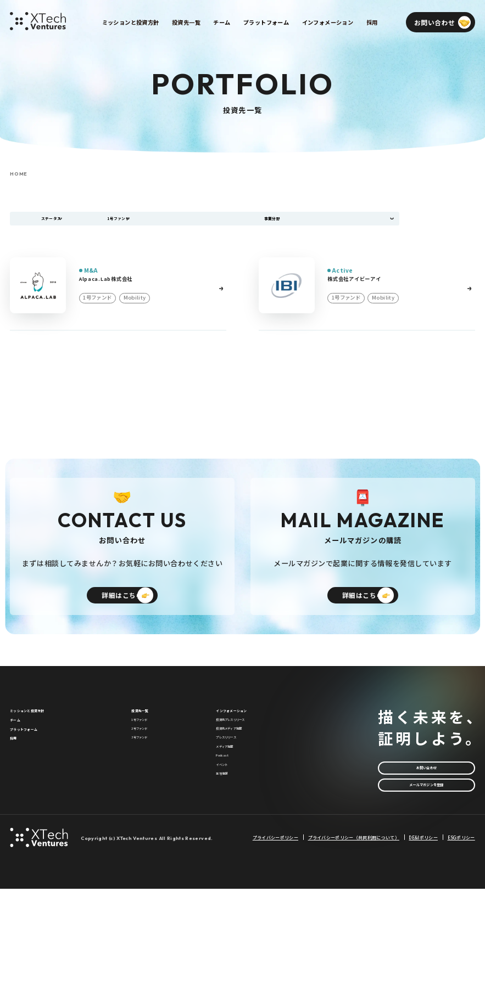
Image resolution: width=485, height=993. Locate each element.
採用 (17, 809)
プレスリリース (237, 808)
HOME (18, 174)
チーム (20, 772)
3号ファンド (148, 808)
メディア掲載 (234, 826)
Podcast (229, 844)
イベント (228, 861)
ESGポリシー (461, 941)
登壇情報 (228, 880)
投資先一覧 (148, 753)
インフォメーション (246, 753)
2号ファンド (148, 790)
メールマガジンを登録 (426, 838)
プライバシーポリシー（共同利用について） (353, 941)
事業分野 (279, 223)
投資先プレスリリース (247, 772)
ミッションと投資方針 (44, 753)
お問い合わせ (426, 810)
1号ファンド (148, 772)
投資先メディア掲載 (244, 790)
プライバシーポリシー (275, 941)
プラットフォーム (37, 790)
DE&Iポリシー (423, 941)
